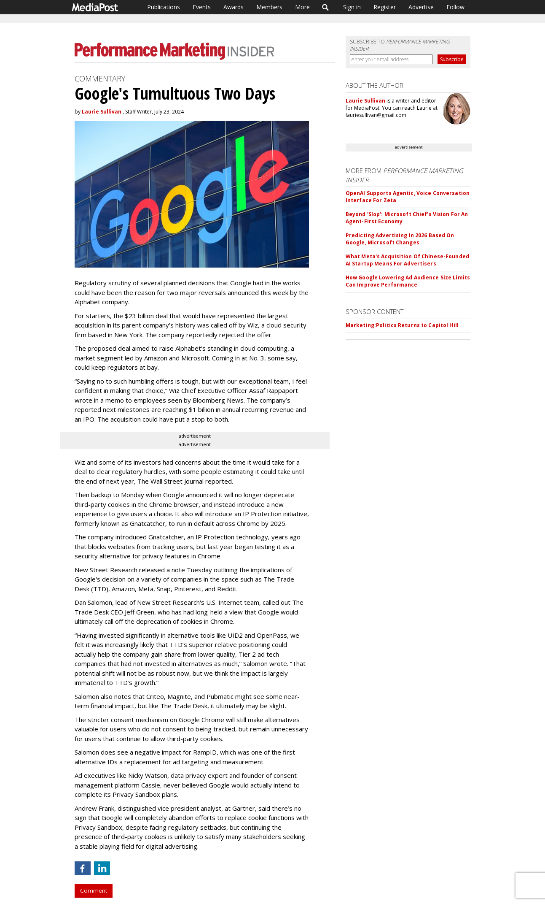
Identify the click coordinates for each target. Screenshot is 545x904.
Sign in (352, 7)
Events (202, 7)
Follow (455, 7)
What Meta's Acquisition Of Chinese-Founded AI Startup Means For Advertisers (407, 260)
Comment (93, 890)
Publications (163, 7)
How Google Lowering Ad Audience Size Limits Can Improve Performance (408, 281)
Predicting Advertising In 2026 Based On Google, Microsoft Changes (400, 239)
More (302, 7)
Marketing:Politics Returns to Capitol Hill (402, 325)
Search (325, 7)
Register (384, 7)
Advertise (421, 7)
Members (269, 7)
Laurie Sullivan (101, 111)
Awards (233, 7)
